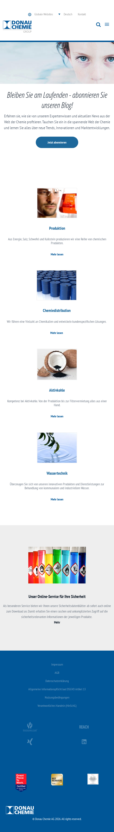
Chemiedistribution (57, 310)
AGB (57, 673)
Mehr (57, 622)
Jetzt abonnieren (57, 142)
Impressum (57, 664)
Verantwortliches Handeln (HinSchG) (57, 706)
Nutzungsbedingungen (57, 697)
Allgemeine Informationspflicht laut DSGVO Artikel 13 (57, 689)
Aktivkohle (57, 390)
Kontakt (82, 14)
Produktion (57, 228)
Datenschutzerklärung (57, 681)
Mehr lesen (57, 254)
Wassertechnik (57, 473)
